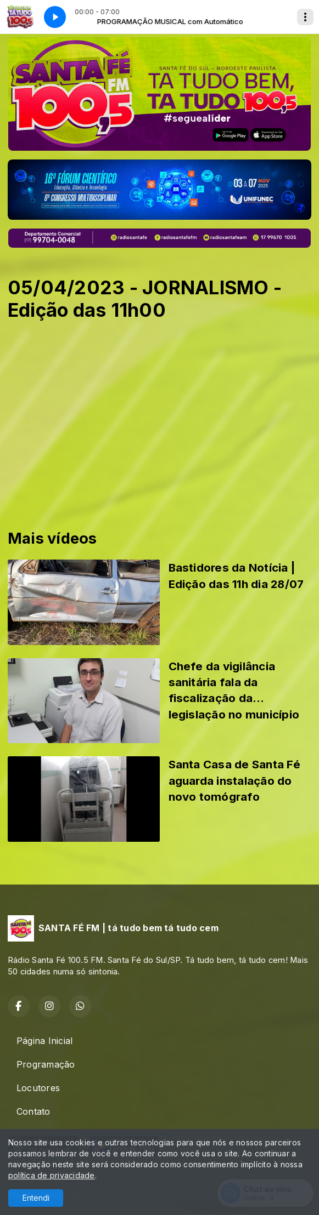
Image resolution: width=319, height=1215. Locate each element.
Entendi (36, 1197)
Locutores (38, 1087)
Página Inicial (44, 1040)
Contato (33, 1111)
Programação (45, 1064)
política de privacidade (51, 1175)
